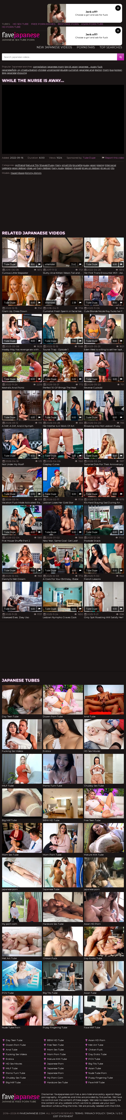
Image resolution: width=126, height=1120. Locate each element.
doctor (98, 69)
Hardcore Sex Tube (57, 1082)
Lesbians (6, 168)
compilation (40, 66)
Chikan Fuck (95, 1049)
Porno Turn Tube (15, 1073)
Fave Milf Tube (96, 1082)
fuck (100, 66)
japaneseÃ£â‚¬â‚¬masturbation (19, 69)
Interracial (110, 165)
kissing (100, 165)
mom (106, 69)
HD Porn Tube (11, 26)
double (64, 69)
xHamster (50, 264)
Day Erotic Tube (97, 1054)
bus (112, 69)
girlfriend (20, 165)
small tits (67, 165)
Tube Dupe (89, 157)
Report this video (112, 157)
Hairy (58, 165)
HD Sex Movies (14, 1063)
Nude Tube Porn (97, 1073)
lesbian (69, 168)
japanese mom (55, 66)
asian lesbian (19, 168)
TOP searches (111, 47)
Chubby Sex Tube (16, 1077)
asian (93, 165)
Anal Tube (11, 1049)
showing (22, 72)
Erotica (10, 1058)
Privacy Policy (95, 1113)
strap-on (105, 168)
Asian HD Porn (96, 1040)
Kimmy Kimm (33, 172)
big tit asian (71, 66)
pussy (86, 165)
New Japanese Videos (54, 47)
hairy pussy (58, 168)
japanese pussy (87, 66)
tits (112, 168)
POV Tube (94, 1058)
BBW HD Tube (55, 1040)
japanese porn (55, 1063)
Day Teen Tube (14, 1040)
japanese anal (86, 69)
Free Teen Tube (55, 1044)
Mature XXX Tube (57, 1058)
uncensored (53, 69)
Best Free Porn (68, 23)
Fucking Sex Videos (16, 1054)
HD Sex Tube (21, 23)
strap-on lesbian (91, 168)
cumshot (73, 69)
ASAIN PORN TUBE (92, 23)
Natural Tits (32, 165)
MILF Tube (12, 1068)
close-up (31, 168)
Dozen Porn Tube (16, 1044)
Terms (79, 1113)
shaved (77, 168)
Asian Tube (94, 1068)
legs (4, 72)
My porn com (55, 1077)
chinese (42, 69)
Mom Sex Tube (55, 1049)
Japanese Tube (55, 1068)
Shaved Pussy (47, 165)
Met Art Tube (95, 1044)
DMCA (111, 1113)
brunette (78, 165)
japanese (12, 72)
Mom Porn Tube (56, 1054)
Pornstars (86, 47)
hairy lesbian (44, 168)
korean (118, 69)
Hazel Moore (18, 172)
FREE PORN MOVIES (43, 23)
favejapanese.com (32, 1113)
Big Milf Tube (13, 1082)
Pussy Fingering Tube (100, 1077)
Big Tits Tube (95, 1063)
